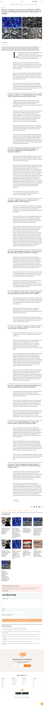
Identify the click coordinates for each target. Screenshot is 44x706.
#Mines (9, 516)
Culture (28, 10)
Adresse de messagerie (7, 621)
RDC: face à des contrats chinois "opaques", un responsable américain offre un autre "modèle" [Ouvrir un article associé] (25, 299)
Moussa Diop (5, 48)
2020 (33, 688)
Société (21, 10)
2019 (33, 689)
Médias (32, 10)
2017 (33, 691)
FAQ (23, 687)
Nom (3, 616)
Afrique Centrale (14, 688)
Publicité (23, 690)
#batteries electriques (28, 516)
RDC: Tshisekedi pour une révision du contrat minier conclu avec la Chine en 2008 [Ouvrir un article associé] (23, 429)
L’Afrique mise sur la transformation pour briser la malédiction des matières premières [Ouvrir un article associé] (24, 392)
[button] (42, 704)
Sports (36, 10)
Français (41, 1)
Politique (12, 10)
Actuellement (3, 10)
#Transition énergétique (17, 516)
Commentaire (5, 604)
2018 (33, 690)
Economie (16, 10)
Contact (23, 689)
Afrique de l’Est (14, 689)
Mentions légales (24, 688)
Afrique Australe (14, 690)
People (25, 10)
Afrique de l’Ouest (14, 687)
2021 (33, 687)
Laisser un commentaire (22, 626)
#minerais (3, 516)
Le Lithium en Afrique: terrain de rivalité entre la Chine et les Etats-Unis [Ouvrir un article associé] (24, 334)
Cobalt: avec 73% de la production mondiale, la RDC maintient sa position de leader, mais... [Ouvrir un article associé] (25, 101)
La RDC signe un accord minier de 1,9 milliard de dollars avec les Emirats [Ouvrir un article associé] (23, 207)
